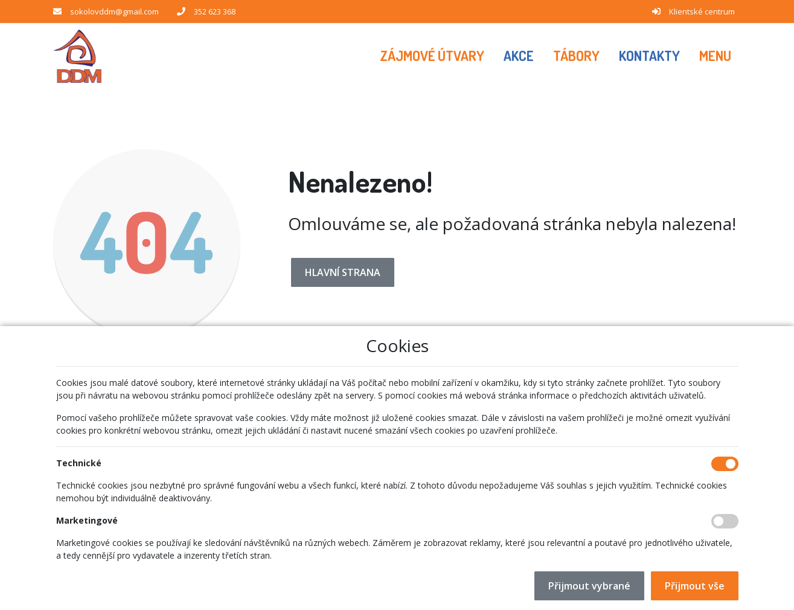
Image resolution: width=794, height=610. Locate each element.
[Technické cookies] (724, 464)
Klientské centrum (702, 11)
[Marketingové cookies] (724, 521)
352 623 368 (214, 11)
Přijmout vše (695, 585)
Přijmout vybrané (589, 585)
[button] (715, 56)
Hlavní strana (342, 272)
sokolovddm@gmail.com (114, 11)
